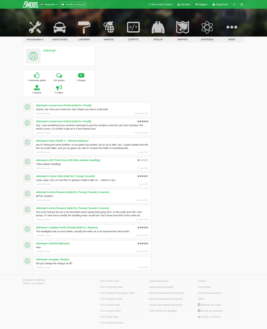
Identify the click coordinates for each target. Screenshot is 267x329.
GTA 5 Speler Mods (110, 310)
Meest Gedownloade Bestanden (166, 299)
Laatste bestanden (159, 281)
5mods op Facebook (210, 310)
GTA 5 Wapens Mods (111, 299)
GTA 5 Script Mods (110, 304)
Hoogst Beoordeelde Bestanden (166, 304)
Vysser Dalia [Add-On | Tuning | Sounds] (72, 176)
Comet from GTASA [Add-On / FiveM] (70, 105)
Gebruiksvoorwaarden (209, 293)
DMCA (201, 299)
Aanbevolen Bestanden (161, 287)
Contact (202, 281)
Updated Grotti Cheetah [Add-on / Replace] (73, 227)
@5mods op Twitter (210, 304)
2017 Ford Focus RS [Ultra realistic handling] (74, 160)
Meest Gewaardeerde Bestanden (166, 293)
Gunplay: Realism (59, 259)
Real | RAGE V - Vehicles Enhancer (69, 140)
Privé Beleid (204, 287)
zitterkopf (49, 50)
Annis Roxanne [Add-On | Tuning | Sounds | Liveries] (79, 192)
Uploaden (184, 4)
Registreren (220, 4)
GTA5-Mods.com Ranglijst (163, 310)
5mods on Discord (209, 316)
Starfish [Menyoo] (59, 243)
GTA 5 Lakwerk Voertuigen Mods (117, 293)
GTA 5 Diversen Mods (111, 322)
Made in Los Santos (33, 283)
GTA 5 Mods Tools (109, 281)
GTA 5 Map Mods (109, 316)
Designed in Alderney (34, 280)
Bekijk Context (43, 113)
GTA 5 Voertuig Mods (111, 287)
